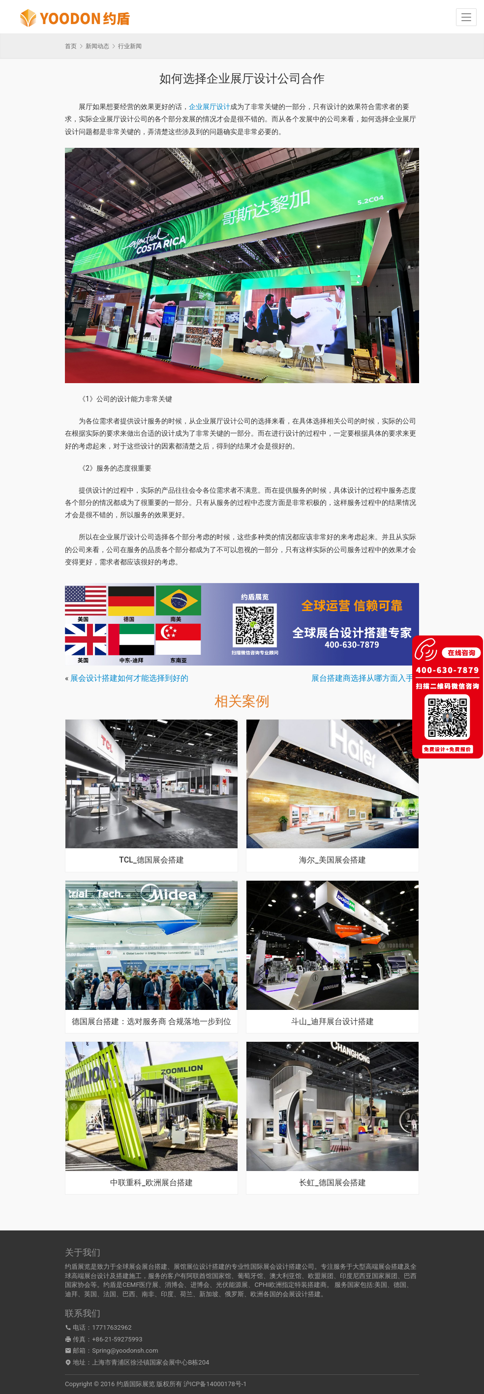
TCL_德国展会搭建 (151, 860)
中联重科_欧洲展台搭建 (151, 1182)
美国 (380, 1284)
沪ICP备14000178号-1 (215, 1384)
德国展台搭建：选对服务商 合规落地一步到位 (151, 1021)
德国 (399, 1284)
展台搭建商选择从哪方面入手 (362, 678)
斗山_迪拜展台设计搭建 (332, 1021)
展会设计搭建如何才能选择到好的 (129, 678)
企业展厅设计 (209, 107)
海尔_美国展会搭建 (332, 860)
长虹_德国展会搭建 (332, 1182)
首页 (71, 46)
